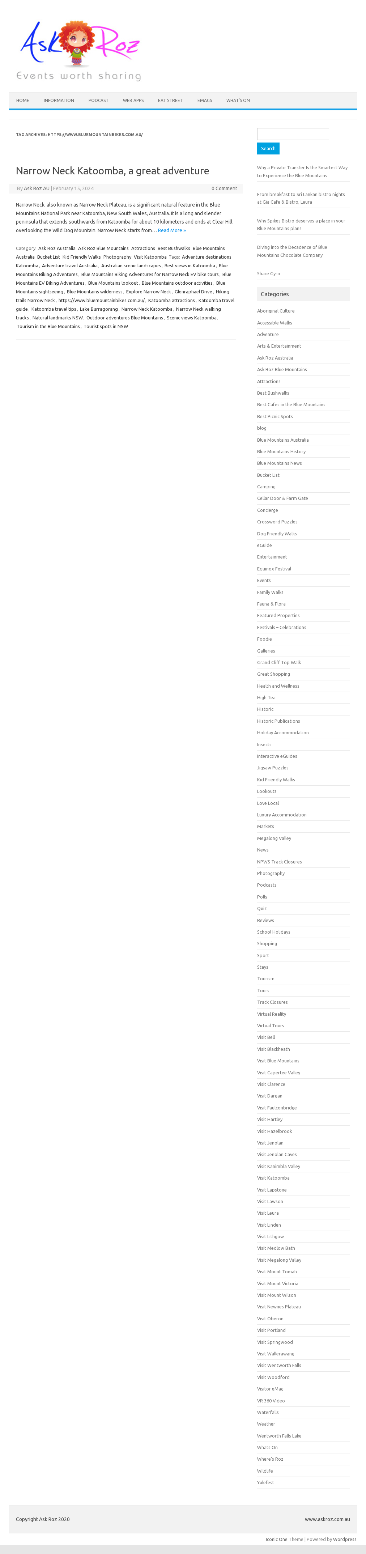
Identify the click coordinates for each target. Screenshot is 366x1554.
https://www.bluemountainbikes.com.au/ (102, 300)
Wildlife (265, 1470)
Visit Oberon (270, 1318)
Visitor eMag (270, 1388)
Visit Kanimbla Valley (278, 1166)
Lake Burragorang (99, 308)
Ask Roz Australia (57, 248)
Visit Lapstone (272, 1189)
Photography (117, 256)
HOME (22, 100)
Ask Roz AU (37, 188)
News (263, 849)
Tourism (265, 978)
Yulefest (265, 1482)
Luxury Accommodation (282, 814)
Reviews (265, 920)
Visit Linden (269, 1224)
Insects (264, 744)
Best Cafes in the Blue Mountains (291, 404)
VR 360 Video (271, 1400)
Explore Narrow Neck (148, 291)
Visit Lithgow (270, 1236)
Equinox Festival (274, 568)
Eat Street (170, 100)
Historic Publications (278, 720)
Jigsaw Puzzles (273, 767)
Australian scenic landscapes (131, 265)
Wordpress (345, 1539)
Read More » (172, 230)
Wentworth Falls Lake (279, 1435)
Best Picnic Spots (275, 416)
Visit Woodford (273, 1377)
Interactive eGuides (277, 756)
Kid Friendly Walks (82, 256)
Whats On (267, 1447)
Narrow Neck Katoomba (147, 308)
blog (262, 427)
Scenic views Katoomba (192, 317)
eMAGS (204, 100)
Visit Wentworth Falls (279, 1365)
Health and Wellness (278, 685)
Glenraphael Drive (193, 291)
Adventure (268, 334)
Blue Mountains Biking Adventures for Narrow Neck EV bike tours (150, 274)
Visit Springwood (275, 1342)
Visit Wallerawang (275, 1353)
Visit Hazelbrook (274, 1131)
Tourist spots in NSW (106, 326)
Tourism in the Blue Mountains (48, 326)
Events (264, 580)
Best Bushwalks (174, 248)
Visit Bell (266, 1037)
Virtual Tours (270, 1025)
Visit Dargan (269, 1095)
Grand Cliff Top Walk (279, 662)
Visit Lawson (270, 1201)
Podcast (98, 100)
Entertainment (272, 556)
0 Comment (224, 188)
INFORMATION (59, 100)
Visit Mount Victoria (277, 1283)
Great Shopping (273, 673)
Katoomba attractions (171, 300)
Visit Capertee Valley (278, 1072)
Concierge (267, 510)
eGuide (264, 545)
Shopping (267, 943)
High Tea (266, 697)
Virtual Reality (271, 1013)
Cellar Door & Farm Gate (282, 498)
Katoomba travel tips (53, 308)
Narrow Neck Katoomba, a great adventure (112, 170)
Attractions (143, 248)
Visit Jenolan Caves (277, 1154)
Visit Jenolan (270, 1142)
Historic (265, 709)
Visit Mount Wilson (276, 1295)
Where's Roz (270, 1458)
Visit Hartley (269, 1119)
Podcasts (267, 884)
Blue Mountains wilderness (95, 291)
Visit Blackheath (273, 1049)
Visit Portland (271, 1330)
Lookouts (267, 791)
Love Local (268, 803)
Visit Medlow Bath (276, 1248)
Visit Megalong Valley (279, 1259)
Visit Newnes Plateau (279, 1306)
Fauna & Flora (271, 603)
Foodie (264, 638)
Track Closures (272, 1002)
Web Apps (133, 100)
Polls (262, 896)
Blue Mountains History (281, 451)
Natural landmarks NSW (58, 317)
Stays (262, 966)
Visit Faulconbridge (277, 1107)
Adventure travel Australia (70, 265)
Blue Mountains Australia (283, 439)
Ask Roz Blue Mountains (103, 248)
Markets (265, 826)
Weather (266, 1423)
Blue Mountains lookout (113, 282)
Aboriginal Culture (276, 310)
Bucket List (48, 256)
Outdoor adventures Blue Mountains (124, 317)
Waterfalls (268, 1412)
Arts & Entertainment (279, 345)
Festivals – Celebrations (281, 627)
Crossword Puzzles (277, 521)
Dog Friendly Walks (277, 533)
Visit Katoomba (150, 256)
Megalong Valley (274, 838)
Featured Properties (278, 615)
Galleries (266, 650)
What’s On (238, 100)
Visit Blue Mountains (278, 1060)
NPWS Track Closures (279, 861)
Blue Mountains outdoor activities (177, 282)
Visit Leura (268, 1212)
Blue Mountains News (279, 463)
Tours (263, 990)
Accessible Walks (274, 322)
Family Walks (270, 592)
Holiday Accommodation (283, 732)
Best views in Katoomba (190, 265)
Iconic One (277, 1539)
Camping (266, 486)
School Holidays (273, 931)
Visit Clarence (271, 1084)
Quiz (262, 908)
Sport (263, 955)
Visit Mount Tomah (277, 1271)
